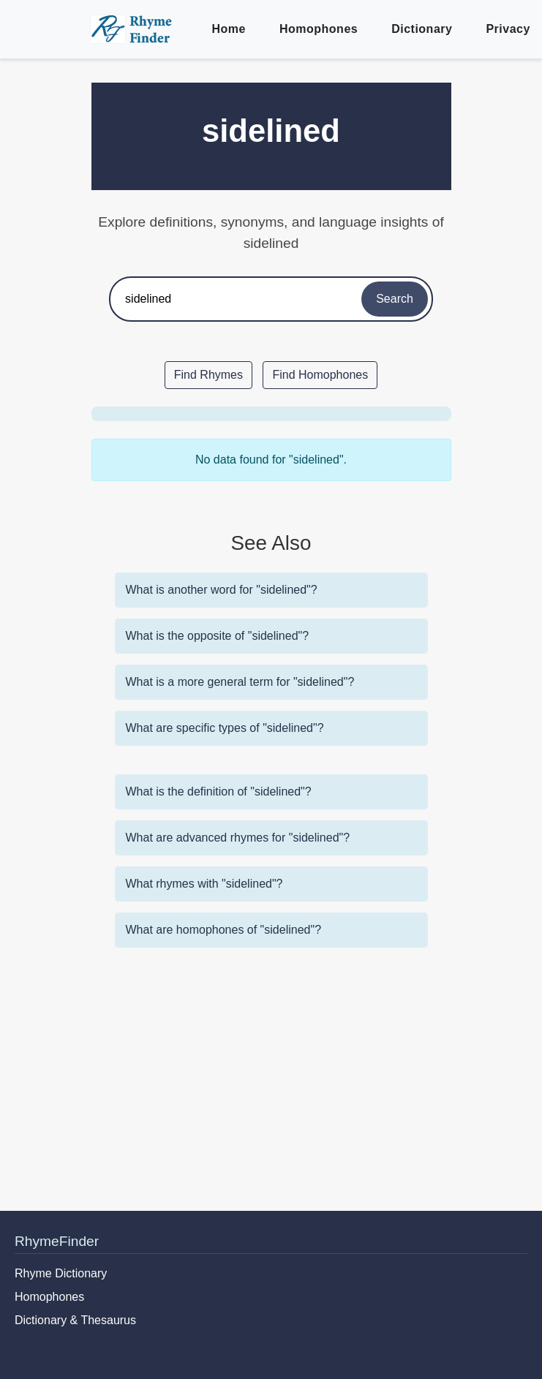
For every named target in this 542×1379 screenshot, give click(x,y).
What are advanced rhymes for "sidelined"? (238, 837)
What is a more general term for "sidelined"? (240, 682)
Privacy (508, 29)
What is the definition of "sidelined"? (219, 791)
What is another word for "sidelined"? (221, 589)
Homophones (318, 29)
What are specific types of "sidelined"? (225, 728)
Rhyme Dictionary (61, 1273)
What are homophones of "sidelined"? (224, 929)
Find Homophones (320, 375)
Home (229, 29)
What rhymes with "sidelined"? (204, 883)
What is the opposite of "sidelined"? (217, 636)
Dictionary (421, 29)
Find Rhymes (208, 375)
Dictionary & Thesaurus (75, 1320)
